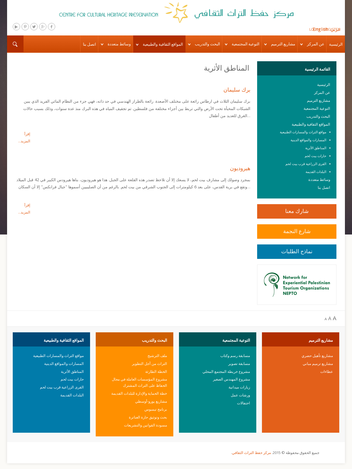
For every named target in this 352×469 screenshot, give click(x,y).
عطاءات (326, 371)
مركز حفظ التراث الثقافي (251, 452)
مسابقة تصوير (239, 363)
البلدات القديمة (316, 172)
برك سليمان (236, 89)
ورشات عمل (240, 395)
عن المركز (315, 44)
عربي (335, 29)
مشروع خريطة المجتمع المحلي (226, 371)
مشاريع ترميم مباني (318, 363)
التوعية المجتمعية (245, 44)
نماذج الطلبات (296, 251)
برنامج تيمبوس (155, 409)
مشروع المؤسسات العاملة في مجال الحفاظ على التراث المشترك (139, 382)
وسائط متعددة (119, 44)
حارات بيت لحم (315, 156)
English (320, 29)
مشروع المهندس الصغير (231, 379)
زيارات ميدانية (239, 387)
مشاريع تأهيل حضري (317, 355)
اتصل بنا (89, 44)
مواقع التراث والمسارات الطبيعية (303, 132)
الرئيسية (336, 44)
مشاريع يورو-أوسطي (151, 401)
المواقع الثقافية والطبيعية (163, 44)
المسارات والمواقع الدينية (308, 140)
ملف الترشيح (157, 355)
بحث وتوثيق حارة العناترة (148, 417)
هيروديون (240, 168)
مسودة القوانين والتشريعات (145, 425)
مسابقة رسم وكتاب (235, 355)
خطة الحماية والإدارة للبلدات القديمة (139, 393)
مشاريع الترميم (283, 44)
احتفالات (243, 402)
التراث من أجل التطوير (149, 363)
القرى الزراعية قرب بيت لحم (305, 164)
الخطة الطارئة (156, 371)
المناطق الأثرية (315, 148)
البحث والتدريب (207, 44)
